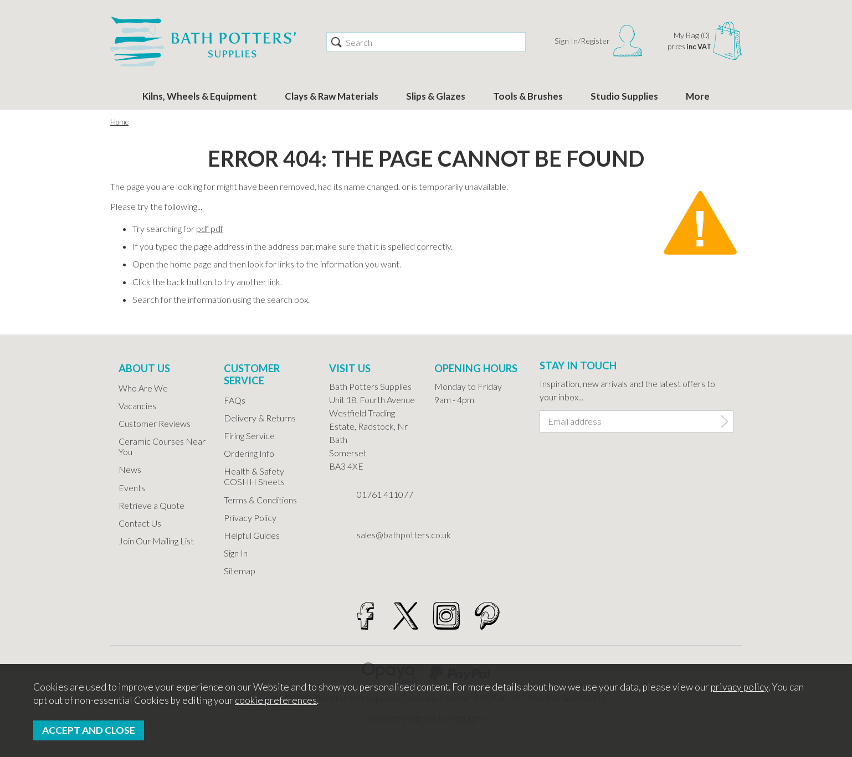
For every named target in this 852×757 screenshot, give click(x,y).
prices (689, 46)
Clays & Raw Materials (331, 96)
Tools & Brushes (528, 96)
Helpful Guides (252, 535)
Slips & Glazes (435, 96)
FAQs (234, 400)
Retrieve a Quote (151, 505)
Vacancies (137, 405)
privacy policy (739, 687)
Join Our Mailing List (156, 540)
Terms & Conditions (260, 500)
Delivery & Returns (260, 418)
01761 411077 (385, 494)
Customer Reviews (155, 423)
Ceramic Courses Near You (162, 446)
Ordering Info (249, 453)
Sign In (236, 553)
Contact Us (140, 523)
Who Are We (143, 388)
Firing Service (249, 435)
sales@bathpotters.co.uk (387, 534)
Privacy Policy (250, 517)
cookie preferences (276, 700)
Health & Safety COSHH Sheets (254, 476)
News (130, 469)
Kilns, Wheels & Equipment (199, 96)
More (698, 96)
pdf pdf (209, 228)
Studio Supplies (624, 96)
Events (132, 487)
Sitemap (239, 570)
